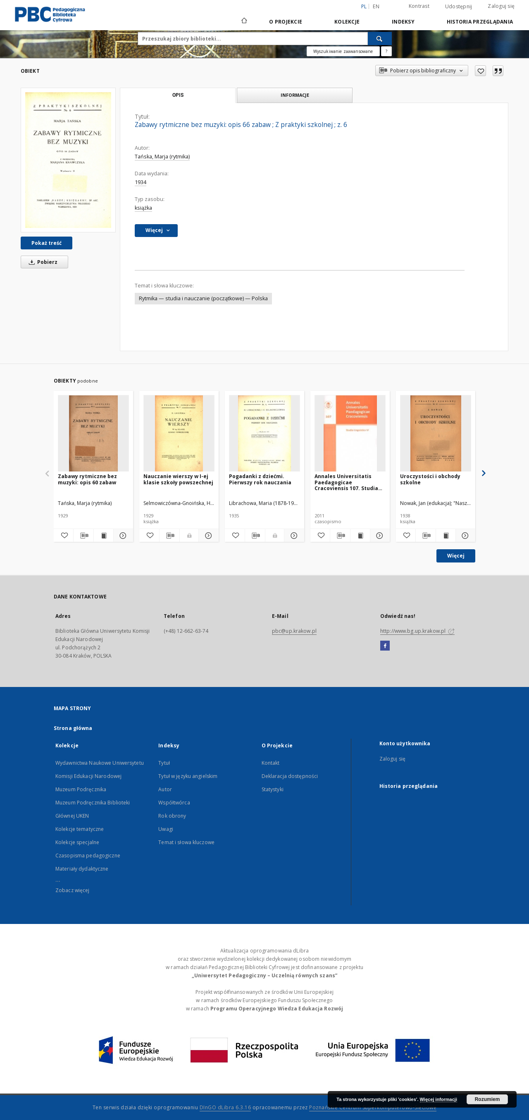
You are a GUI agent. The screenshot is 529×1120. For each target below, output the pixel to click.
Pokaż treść (46, 242)
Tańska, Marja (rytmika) (162, 156)
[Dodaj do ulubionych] (480, 70)
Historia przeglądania (480, 21)
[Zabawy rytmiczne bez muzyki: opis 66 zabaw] (68, 159)
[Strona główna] (243, 21)
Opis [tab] (177, 95)
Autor (165, 789)
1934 (140, 182)
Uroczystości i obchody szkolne (430, 479)
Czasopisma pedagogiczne (87, 855)
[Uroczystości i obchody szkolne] (435, 433)
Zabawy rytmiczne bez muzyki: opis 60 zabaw (87, 479)
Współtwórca (174, 802)
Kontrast (419, 6)
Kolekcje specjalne (77, 842)
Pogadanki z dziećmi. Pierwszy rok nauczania (260, 479)
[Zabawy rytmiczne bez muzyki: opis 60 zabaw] (93, 433)
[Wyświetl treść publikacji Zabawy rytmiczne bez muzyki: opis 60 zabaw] (103, 535)
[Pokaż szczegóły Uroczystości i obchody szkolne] (464, 535)
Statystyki (273, 789)
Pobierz (41, 262)
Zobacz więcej (72, 890)
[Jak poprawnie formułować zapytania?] (386, 51)
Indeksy (403, 21)
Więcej (456, 555)
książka (143, 207)
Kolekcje (347, 21)
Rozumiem (487, 1099)
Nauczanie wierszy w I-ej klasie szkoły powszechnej (178, 479)
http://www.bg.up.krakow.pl (417, 630)
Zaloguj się (501, 6)
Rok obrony (172, 815)
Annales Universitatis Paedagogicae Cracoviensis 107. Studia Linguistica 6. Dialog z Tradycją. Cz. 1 (346, 482)
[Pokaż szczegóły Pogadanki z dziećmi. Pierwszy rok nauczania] (293, 535)
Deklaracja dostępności (290, 776)
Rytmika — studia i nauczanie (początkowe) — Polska (203, 298)
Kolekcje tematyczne (79, 829)
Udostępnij (458, 6)
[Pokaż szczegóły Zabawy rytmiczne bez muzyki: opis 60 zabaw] (122, 535)
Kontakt (271, 762)
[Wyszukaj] (380, 38)
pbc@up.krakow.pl (294, 630)
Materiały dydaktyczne (82, 868)
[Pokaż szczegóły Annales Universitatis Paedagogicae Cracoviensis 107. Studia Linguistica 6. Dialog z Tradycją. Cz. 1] (378, 535)
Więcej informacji (438, 1099)
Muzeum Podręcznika (80, 789)
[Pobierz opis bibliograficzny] (83, 535)
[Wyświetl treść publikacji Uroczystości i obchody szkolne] (445, 535)
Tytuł (164, 762)
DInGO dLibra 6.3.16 (225, 1107)
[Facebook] (385, 646)
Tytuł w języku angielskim (187, 776)
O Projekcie (285, 21)
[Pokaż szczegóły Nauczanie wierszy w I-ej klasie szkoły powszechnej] (207, 535)
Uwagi (165, 829)
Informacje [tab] (295, 95)
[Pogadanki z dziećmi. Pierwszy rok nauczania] (264, 433)
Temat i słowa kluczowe (186, 842)
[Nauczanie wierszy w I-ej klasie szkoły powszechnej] (179, 433)
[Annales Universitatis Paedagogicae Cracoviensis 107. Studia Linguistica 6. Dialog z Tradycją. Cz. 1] (350, 433)
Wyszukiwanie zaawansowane (343, 51)
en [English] (376, 6)
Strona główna (73, 728)
